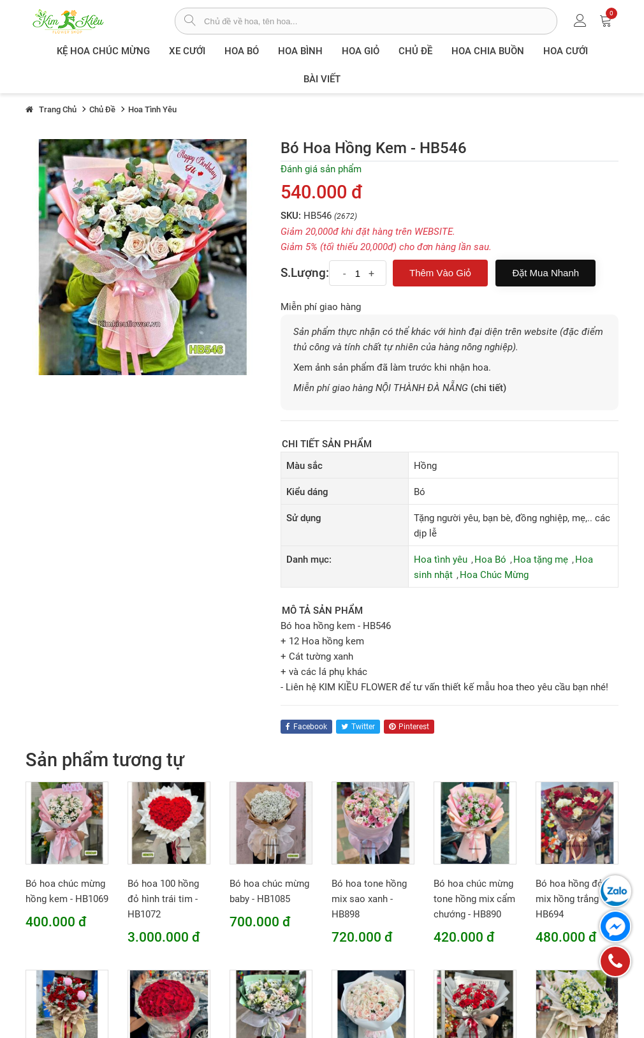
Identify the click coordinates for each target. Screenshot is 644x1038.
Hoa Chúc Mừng (494, 575)
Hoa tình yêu (440, 559)
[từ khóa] (380, 21)
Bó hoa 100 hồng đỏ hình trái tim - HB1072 (163, 899)
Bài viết (322, 79)
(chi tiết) (488, 388)
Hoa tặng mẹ (540, 559)
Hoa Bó (241, 51)
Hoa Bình (300, 51)
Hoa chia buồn (487, 51)
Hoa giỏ (360, 51)
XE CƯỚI (187, 51)
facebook (306, 726)
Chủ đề (415, 51)
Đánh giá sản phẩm (321, 169)
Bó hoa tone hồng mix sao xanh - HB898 (369, 899)
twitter (358, 726)
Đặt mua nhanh (545, 272)
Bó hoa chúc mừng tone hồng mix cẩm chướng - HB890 (474, 899)
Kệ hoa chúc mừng (103, 51)
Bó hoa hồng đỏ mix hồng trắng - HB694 (570, 899)
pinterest (409, 726)
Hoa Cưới (565, 51)
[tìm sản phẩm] (189, 21)
